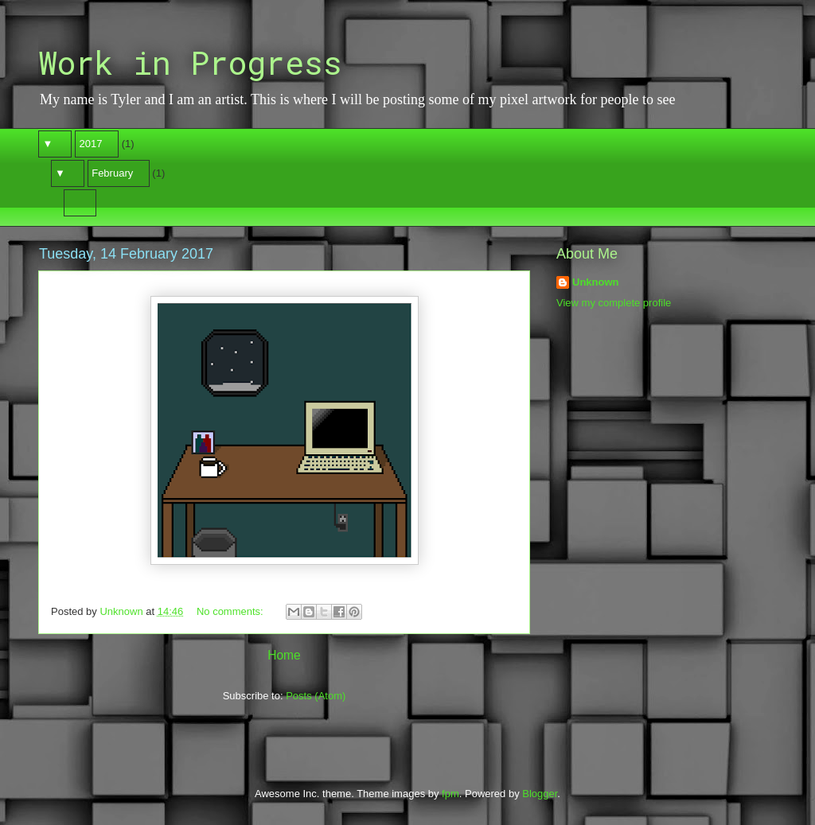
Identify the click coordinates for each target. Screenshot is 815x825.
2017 (91, 144)
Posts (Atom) (315, 696)
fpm (450, 794)
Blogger (539, 794)
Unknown (595, 282)
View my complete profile (613, 303)
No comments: (231, 611)
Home (284, 655)
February (112, 173)
